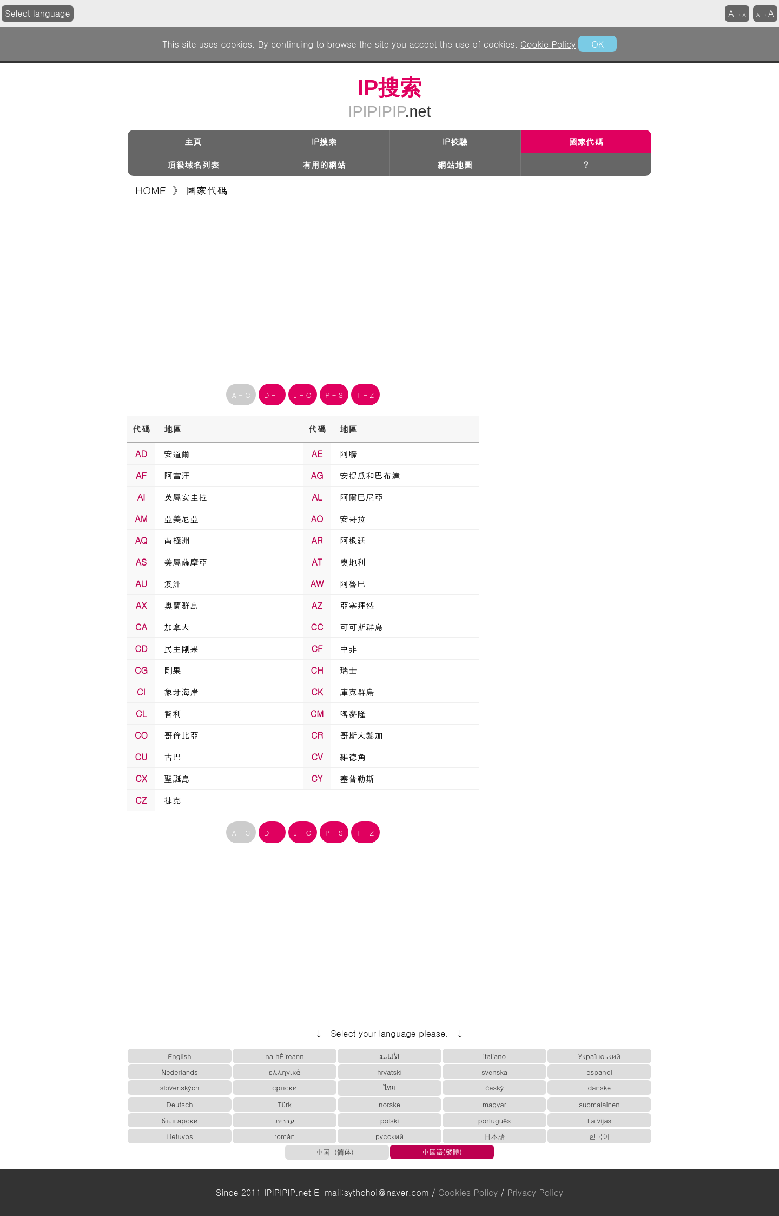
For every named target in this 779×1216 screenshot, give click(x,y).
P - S (334, 395)
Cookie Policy (548, 44)
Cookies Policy (468, 1192)
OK (597, 44)
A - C (241, 395)
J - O (303, 395)
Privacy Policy (535, 1192)
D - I (272, 395)
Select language (37, 13)
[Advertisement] (389, 287)
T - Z (365, 395)
